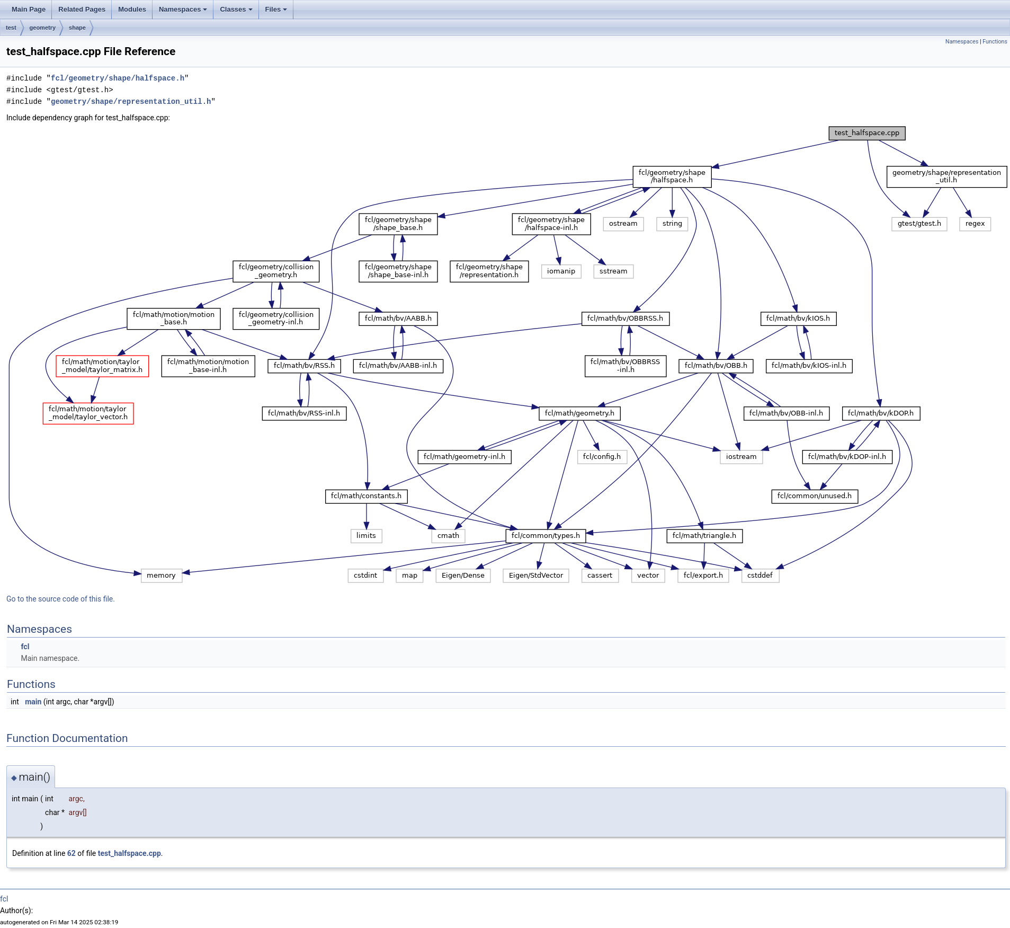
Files (276, 9)
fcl (25, 646)
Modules (132, 9)
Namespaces (183, 9)
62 (71, 853)
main (33, 701)
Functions (994, 41)
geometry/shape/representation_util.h (131, 101)
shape (77, 27)
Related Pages (81, 9)
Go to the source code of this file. (60, 599)
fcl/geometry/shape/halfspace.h (117, 78)
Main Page (29, 9)
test (11, 27)
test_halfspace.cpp (129, 853)
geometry (43, 27)
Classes (236, 9)
